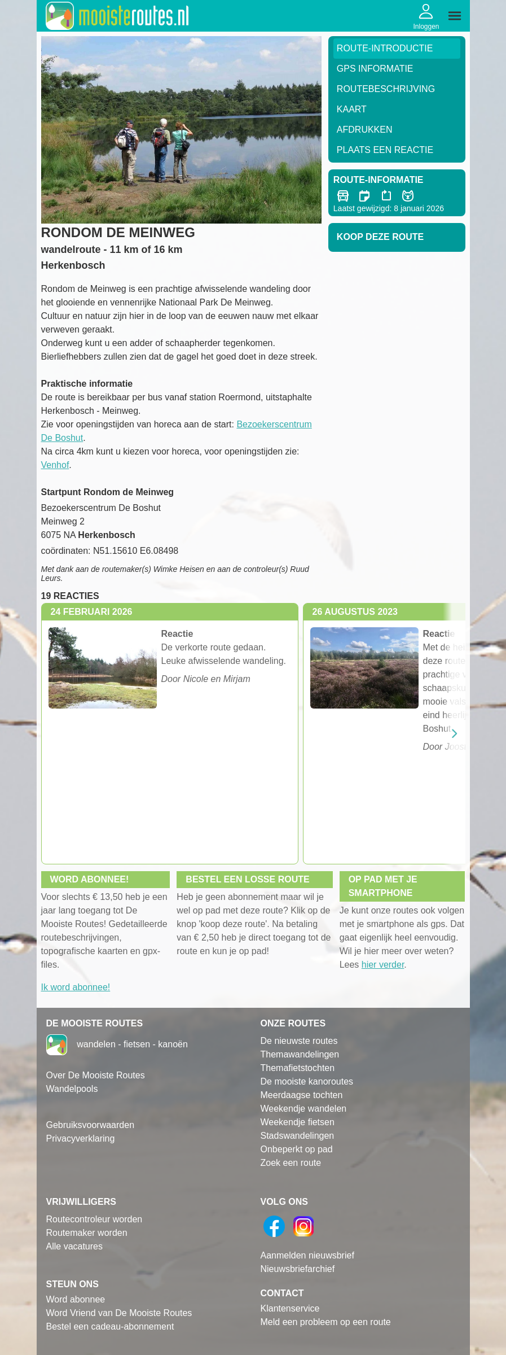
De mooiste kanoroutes (307, 1081)
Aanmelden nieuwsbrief (307, 1255)
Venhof (55, 465)
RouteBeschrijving (386, 89)
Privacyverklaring (80, 1138)
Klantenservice (290, 1308)
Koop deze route (380, 237)
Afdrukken (365, 129)
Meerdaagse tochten (302, 1095)
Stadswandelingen (298, 1135)
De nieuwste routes (299, 1041)
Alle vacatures (74, 1246)
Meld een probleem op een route (326, 1322)
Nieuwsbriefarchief (298, 1269)
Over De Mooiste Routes (95, 1075)
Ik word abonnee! (76, 987)
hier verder (383, 964)
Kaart (352, 109)
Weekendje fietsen (298, 1122)
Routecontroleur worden (94, 1219)
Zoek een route (291, 1163)
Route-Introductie (385, 48)
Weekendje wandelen (304, 1108)
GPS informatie (375, 68)
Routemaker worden (86, 1233)
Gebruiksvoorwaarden (90, 1125)
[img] (454, 16)
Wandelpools (72, 1089)
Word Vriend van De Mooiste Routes (119, 1313)
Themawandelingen (300, 1054)
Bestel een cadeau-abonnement (110, 1326)
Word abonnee (75, 1299)
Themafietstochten (298, 1068)
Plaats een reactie (385, 150)
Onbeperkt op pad (297, 1149)
